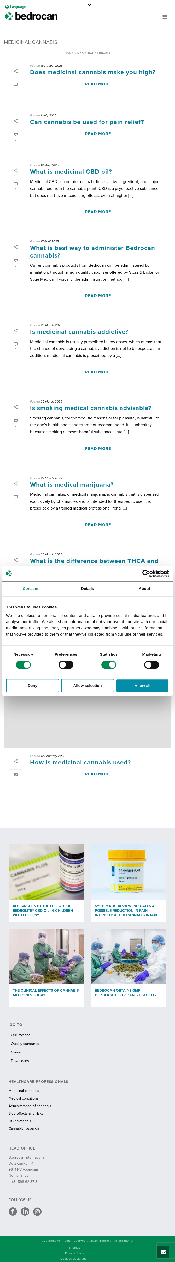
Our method (21, 1035)
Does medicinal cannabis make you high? (92, 72)
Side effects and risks (26, 1113)
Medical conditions (24, 1098)
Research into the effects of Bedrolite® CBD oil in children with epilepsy (43, 911)
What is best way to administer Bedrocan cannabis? (92, 251)
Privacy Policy (74, 1253)
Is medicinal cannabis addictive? (79, 332)
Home (69, 53)
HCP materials (20, 1121)
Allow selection (87, 685)
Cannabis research (24, 1128)
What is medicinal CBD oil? (71, 171)
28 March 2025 (51, 325)
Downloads (20, 1061)
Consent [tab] (31, 588)
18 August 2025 (52, 65)
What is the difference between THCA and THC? (94, 564)
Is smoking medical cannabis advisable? (90, 408)
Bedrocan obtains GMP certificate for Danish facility (126, 992)
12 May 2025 (50, 165)
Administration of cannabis (30, 1106)
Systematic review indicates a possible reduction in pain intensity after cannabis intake (126, 911)
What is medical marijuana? (72, 484)
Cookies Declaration (74, 1258)
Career (16, 1052)
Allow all (142, 685)
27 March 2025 (51, 478)
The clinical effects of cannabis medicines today (46, 992)
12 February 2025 (53, 756)
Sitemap (74, 1248)
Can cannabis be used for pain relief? (87, 122)
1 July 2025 (48, 115)
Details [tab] (87, 588)
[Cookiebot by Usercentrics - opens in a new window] (146, 573)
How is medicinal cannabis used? (80, 762)
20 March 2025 (51, 554)
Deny (32, 685)
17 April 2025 (50, 241)
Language (15, 6)
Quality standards (25, 1043)
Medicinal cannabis (24, 1091)
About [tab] (144, 588)
